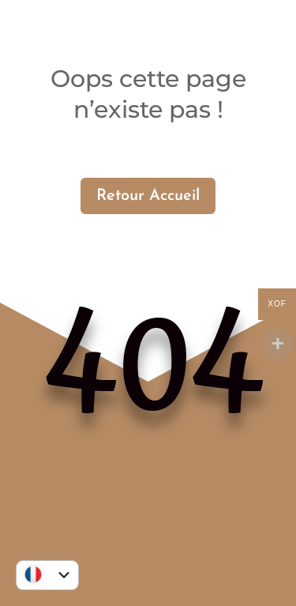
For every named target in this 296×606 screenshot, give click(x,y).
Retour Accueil (148, 196)
